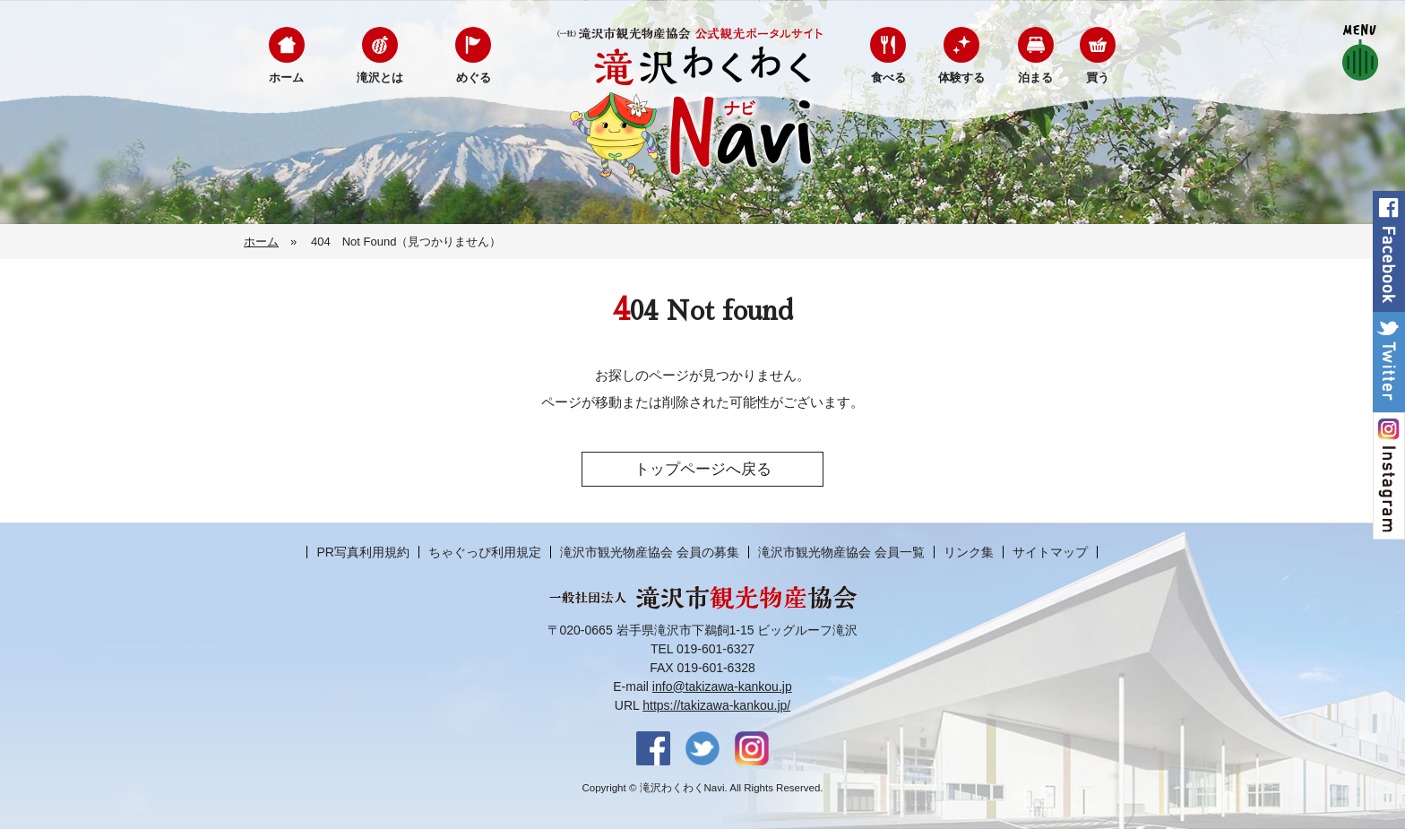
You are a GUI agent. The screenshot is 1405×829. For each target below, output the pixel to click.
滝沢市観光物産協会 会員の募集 (649, 552)
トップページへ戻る (702, 469)
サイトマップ (1050, 552)
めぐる (473, 77)
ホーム (286, 77)
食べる (888, 77)
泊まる (1035, 77)
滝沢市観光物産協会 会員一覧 (841, 552)
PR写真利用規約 (362, 552)
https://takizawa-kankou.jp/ (716, 705)
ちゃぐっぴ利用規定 (484, 552)
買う (1097, 77)
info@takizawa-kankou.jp (722, 686)
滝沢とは (380, 77)
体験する (961, 77)
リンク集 (969, 552)
